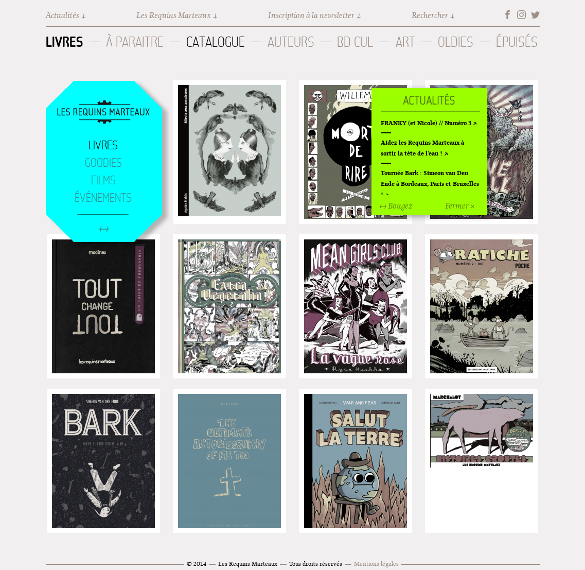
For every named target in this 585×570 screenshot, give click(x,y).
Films (103, 180)
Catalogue (215, 42)
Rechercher (430, 15)
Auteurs (291, 42)
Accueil (103, 112)
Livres (64, 41)
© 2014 (196, 563)
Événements (103, 197)
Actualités (62, 15)
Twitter (535, 14)
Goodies (103, 162)
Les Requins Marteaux (173, 15)
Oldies (455, 42)
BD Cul (355, 42)
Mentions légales (376, 563)
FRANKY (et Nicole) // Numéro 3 (426, 123)
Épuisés (517, 42)
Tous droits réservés (315, 563)
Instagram (521, 14)
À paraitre (135, 42)
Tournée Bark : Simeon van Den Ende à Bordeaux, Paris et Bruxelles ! (430, 183)
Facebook (507, 14)
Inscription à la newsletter (311, 15)
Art (405, 42)
